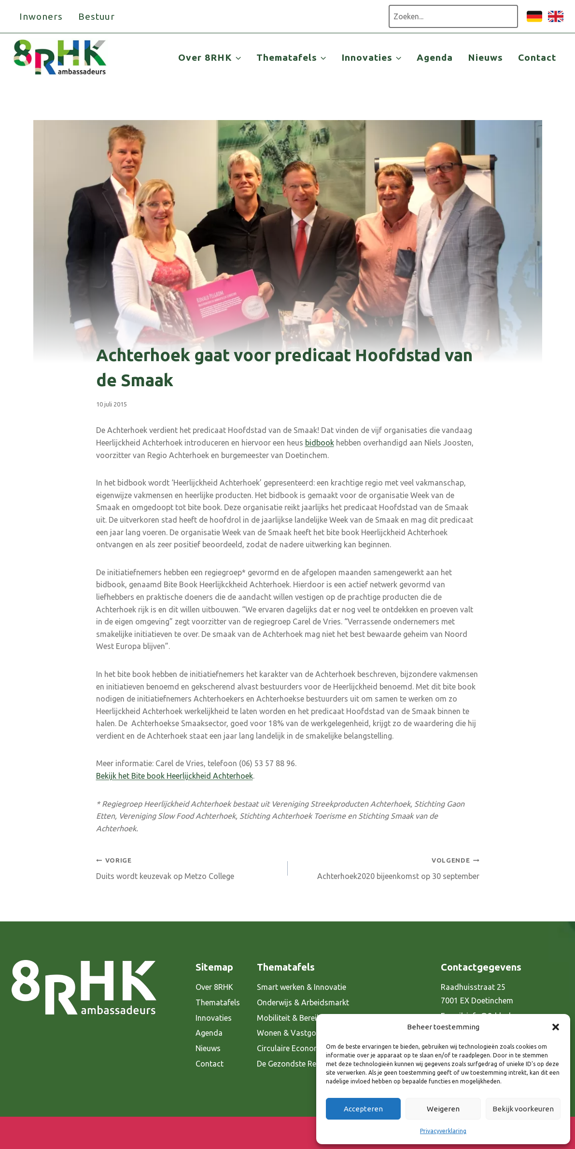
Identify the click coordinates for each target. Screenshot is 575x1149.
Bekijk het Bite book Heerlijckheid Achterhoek (174, 775)
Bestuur (96, 16)
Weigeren (443, 1109)
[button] (556, 1027)
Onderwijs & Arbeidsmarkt (303, 1002)
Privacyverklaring (443, 1131)
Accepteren (363, 1109)
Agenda (435, 57)
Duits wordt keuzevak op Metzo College (188, 867)
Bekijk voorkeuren (523, 1109)
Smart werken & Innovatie (301, 987)
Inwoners (41, 16)
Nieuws (485, 57)
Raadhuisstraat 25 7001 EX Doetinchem (477, 994)
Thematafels (218, 1002)
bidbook (319, 442)
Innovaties (214, 1018)
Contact (537, 57)
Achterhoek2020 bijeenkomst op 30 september (387, 867)
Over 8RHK (214, 987)
